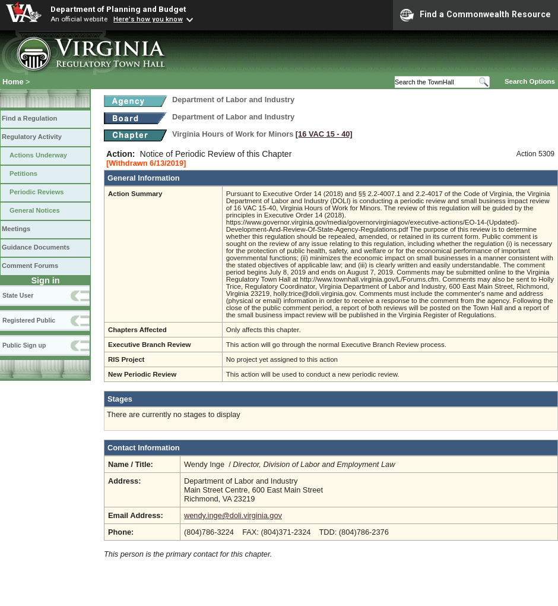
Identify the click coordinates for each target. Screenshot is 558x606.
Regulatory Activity (32, 136)
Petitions (23, 173)
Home (13, 81)
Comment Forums (30, 265)
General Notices (34, 210)
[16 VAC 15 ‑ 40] (324, 134)
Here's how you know (148, 19)
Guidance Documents (35, 247)
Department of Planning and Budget (118, 9)
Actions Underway (38, 155)
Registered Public (28, 320)
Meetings (16, 228)
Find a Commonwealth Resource (475, 15)
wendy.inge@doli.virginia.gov (233, 515)
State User (17, 295)
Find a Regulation (29, 118)
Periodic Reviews (36, 191)
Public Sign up (24, 345)
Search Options (530, 81)
